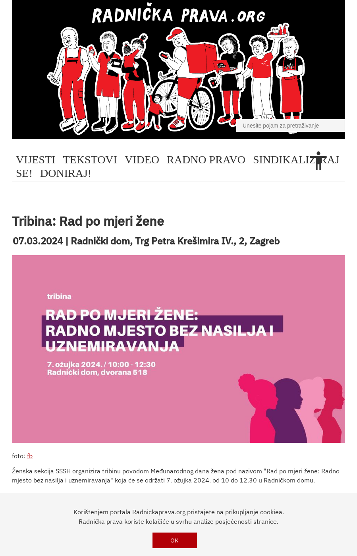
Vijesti (36, 159)
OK (174, 540)
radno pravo (206, 159)
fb (30, 456)
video (142, 159)
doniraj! (65, 173)
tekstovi (90, 159)
